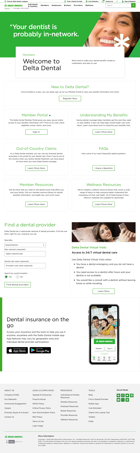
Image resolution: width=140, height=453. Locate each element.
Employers (56, 9)
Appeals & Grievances (42, 395)
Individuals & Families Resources (70, 396)
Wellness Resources (69, 419)
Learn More (104, 291)
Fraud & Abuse (39, 399)
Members (45, 9)
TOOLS (92, 390)
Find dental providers (17, 284)
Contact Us (9, 417)
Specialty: (8, 240)
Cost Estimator (95, 408)
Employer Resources (69, 406)
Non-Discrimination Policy (44, 412)
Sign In (36, 132)
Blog (91, 395)
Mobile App (94, 404)
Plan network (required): (15, 249)
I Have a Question (104, 168)
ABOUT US (9, 390)
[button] (17, 350)
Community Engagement (15, 404)
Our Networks (10, 399)
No (21, 277)
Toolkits (92, 417)
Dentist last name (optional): (16, 261)
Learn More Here (103, 132)
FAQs (91, 421)
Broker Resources (68, 411)
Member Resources (69, 402)
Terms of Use (38, 421)
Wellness (89, 9)
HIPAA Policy (38, 404)
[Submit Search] (133, 9)
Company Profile (11, 395)
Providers (78, 9)
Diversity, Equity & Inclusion (16, 412)
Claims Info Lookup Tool (99, 412)
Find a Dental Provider (98, 399)
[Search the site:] (118, 9)
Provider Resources (69, 415)
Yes (10, 277)
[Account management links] (117, 2)
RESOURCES (66, 390)
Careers (7, 408)
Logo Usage (38, 426)
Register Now (70, 98)
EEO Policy (37, 417)
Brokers (67, 9)
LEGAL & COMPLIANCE (43, 390)
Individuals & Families (33, 9)
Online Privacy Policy (42, 408)
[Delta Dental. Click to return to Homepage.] (13, 9)
